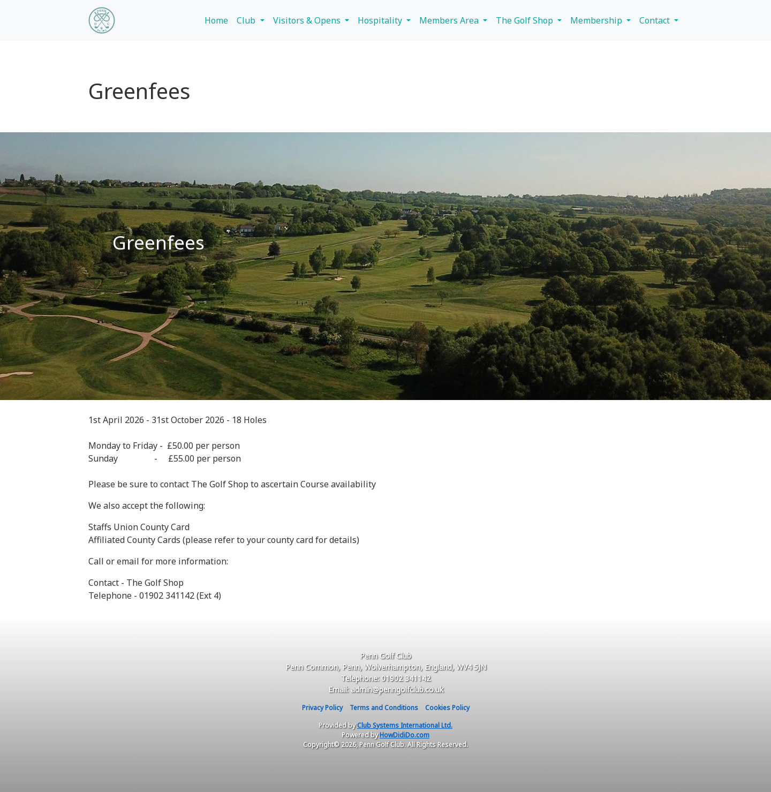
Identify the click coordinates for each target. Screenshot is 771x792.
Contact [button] (655, 20)
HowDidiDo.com (404, 735)
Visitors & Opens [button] (308, 20)
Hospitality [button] (381, 20)
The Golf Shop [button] (525, 20)
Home (216, 20)
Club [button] (247, 20)
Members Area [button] (450, 20)
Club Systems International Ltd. (404, 725)
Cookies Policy (447, 707)
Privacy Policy (322, 707)
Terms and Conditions (384, 707)
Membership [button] (597, 20)
